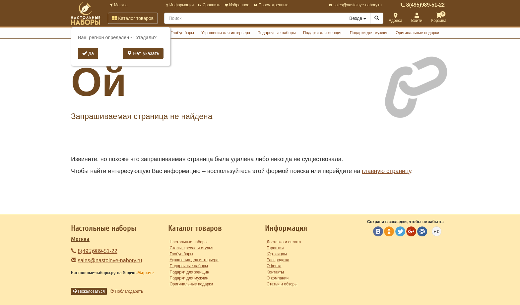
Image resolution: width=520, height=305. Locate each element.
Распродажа (278, 260)
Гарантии (275, 248)
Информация (180, 5)
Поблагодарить (126, 291)
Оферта (274, 266)
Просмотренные (271, 5)
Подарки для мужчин (369, 32)
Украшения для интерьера (225, 32)
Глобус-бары (182, 32)
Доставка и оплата (284, 242)
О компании (278, 278)
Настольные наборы (189, 242)
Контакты (275, 272)
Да (88, 53)
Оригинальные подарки (417, 32)
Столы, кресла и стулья (192, 248)
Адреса (395, 18)
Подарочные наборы (276, 32)
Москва (118, 5)
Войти (416, 18)
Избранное (237, 5)
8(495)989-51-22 (423, 5)
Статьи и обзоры (282, 284)
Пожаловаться (89, 291)
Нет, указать (143, 53)
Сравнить (209, 5)
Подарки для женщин (323, 32)
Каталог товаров (133, 18)
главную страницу (386, 171)
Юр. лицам (277, 254)
